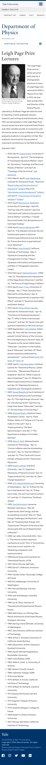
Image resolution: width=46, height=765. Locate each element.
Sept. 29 (11, 360)
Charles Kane (25, 154)
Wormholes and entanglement (22, 192)
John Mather (30, 329)
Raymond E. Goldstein (29, 203)
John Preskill (24, 248)
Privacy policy (24, 740)
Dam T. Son (24, 287)
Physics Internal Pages (11, 747)
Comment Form (27, 747)
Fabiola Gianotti (29, 273)
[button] (23, 44)
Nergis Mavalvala (27, 227)
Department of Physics (18, 29)
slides (21, 189)
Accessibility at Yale (10, 740)
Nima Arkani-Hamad (28, 308)
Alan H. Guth (18, 441)
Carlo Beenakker (26, 364)
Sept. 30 (20, 360)
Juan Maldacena (32, 178)
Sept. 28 (39, 357)
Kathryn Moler (19, 466)
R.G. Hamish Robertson (23, 483)
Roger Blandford (20, 392)
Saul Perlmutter (20, 504)
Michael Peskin (19, 413)
